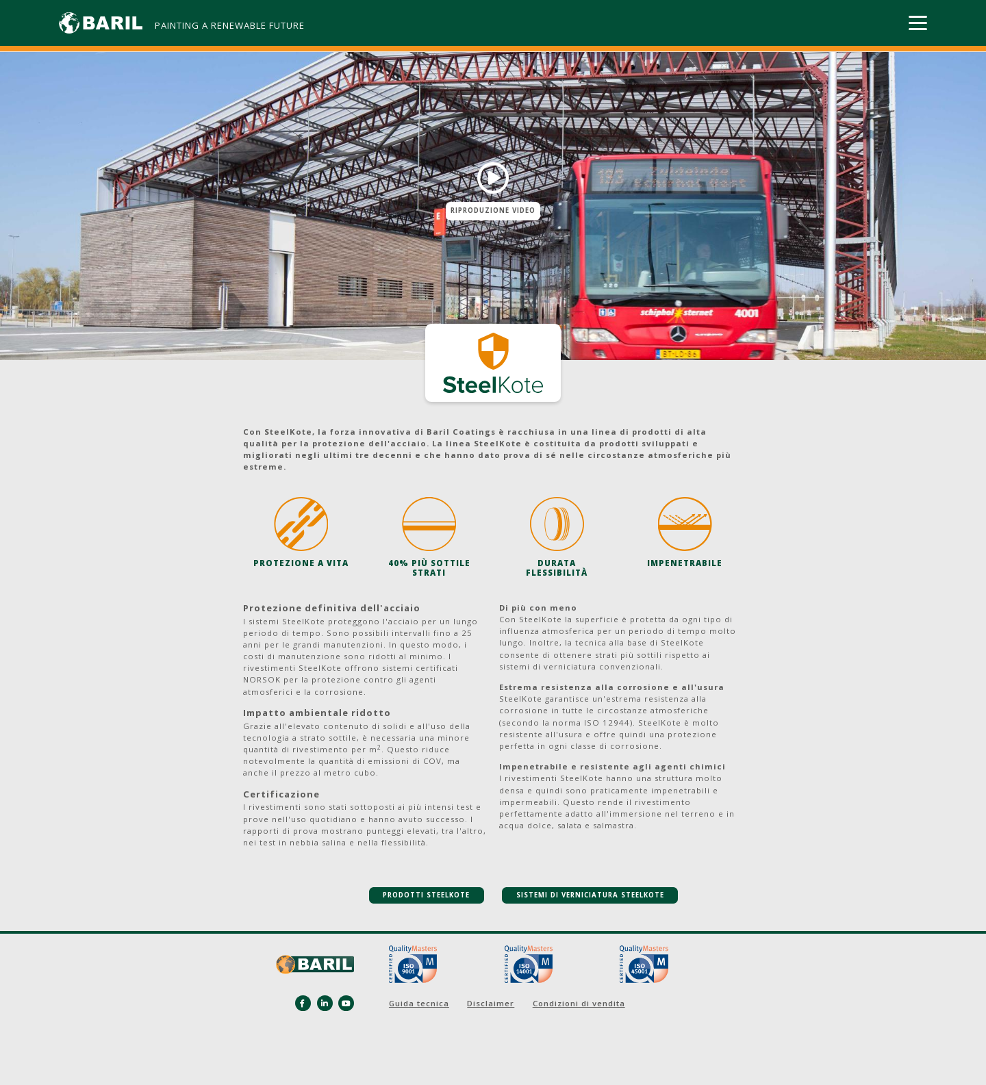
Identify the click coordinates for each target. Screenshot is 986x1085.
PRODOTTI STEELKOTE (426, 895)
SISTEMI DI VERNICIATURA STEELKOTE (590, 895)
